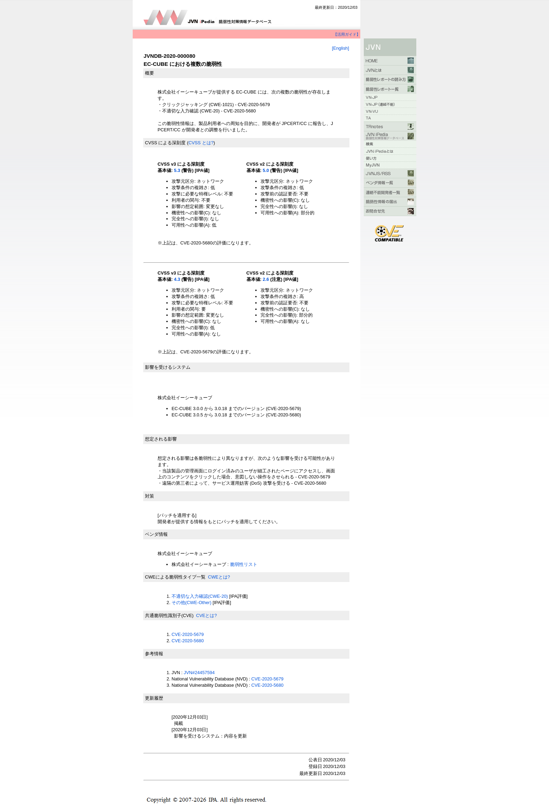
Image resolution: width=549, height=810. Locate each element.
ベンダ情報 (156, 534)
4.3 (177, 279)
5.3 (177, 170)
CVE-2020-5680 (188, 640)
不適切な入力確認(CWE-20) (200, 596)
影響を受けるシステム (167, 367)
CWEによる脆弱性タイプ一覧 (175, 577)
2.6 (266, 279)
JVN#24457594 (199, 672)
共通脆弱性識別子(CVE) (169, 615)
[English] (340, 48)
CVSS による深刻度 (165, 142)
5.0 (266, 170)
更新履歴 (154, 698)
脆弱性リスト (243, 564)
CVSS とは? (201, 142)
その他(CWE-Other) (191, 602)
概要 (149, 73)
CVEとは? (206, 615)
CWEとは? (219, 577)
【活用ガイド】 (346, 34)
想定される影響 (161, 439)
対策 (149, 496)
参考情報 (154, 653)
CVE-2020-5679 (188, 634)
